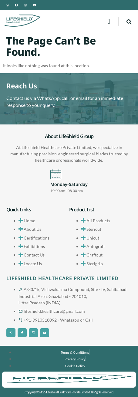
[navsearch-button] (129, 21)
